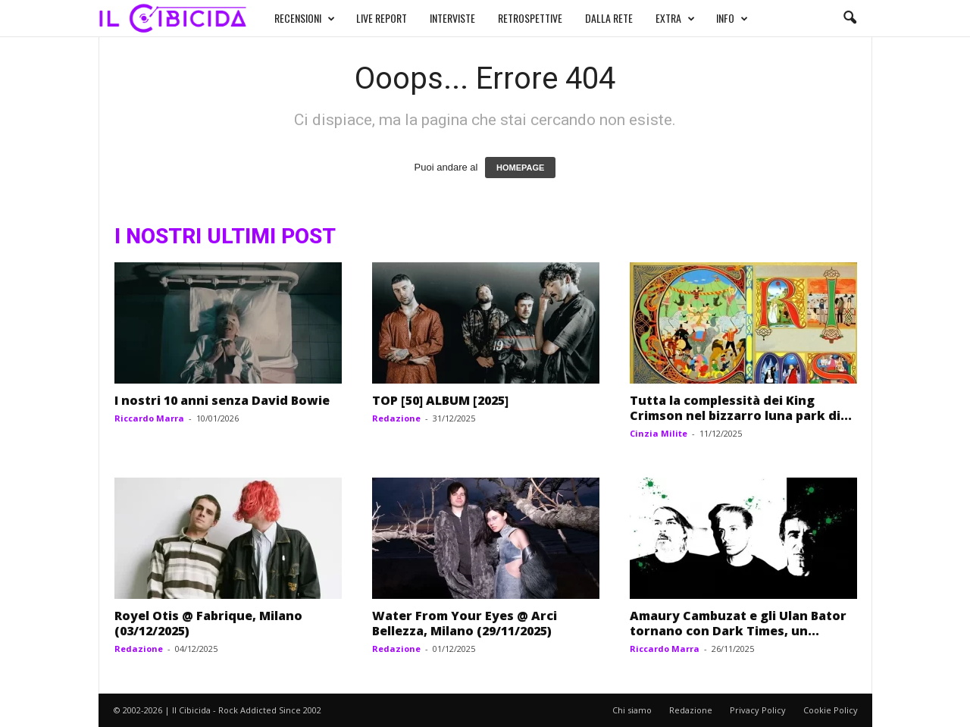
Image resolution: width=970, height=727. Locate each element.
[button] (849, 18)
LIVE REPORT (381, 18)
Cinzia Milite (658, 433)
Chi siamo (632, 710)
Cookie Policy (830, 710)
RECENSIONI (304, 18)
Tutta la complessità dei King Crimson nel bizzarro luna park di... (741, 408)
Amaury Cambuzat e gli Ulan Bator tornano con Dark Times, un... (738, 623)
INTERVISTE (452, 18)
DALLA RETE (609, 18)
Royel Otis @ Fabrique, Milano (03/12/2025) (208, 623)
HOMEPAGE (520, 167)
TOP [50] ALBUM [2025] (440, 400)
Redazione (396, 418)
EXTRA (675, 18)
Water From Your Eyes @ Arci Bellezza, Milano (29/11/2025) (464, 623)
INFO (732, 18)
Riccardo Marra (149, 418)
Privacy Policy (758, 710)
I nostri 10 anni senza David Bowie (222, 400)
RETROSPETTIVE (530, 18)
